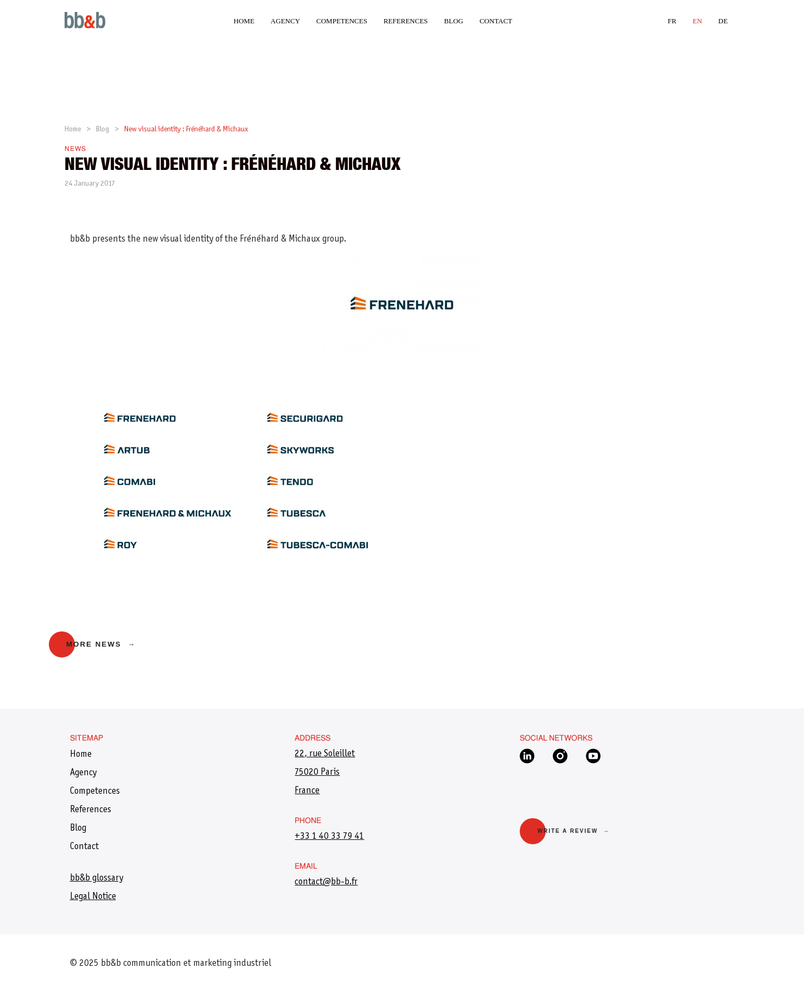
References (406, 21)
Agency (285, 21)
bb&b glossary (96, 878)
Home (244, 21)
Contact (496, 21)
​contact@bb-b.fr (326, 882)
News (75, 149)
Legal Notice (93, 897)
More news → (101, 644)
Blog (453, 21)
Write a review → (573, 831)
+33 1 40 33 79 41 (329, 836)
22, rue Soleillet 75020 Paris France (325, 772)
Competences (341, 21)
